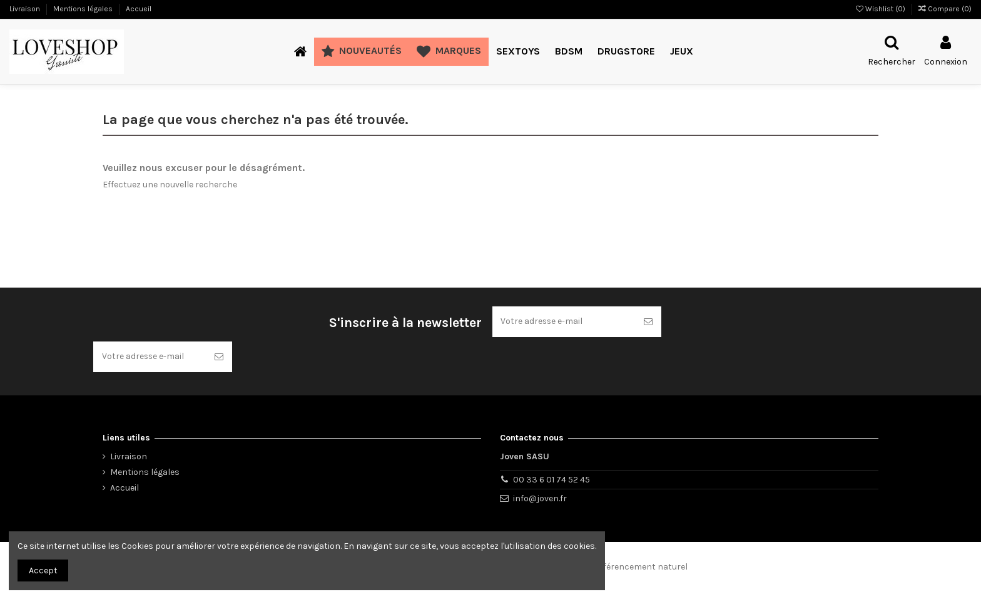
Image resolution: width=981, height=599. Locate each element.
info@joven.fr (540, 498)
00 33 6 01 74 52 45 (551, 479)
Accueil (138, 8)
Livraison (25, 8)
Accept (43, 570)
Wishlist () (881, 8)
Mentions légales (83, 8)
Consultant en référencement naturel (611, 567)
